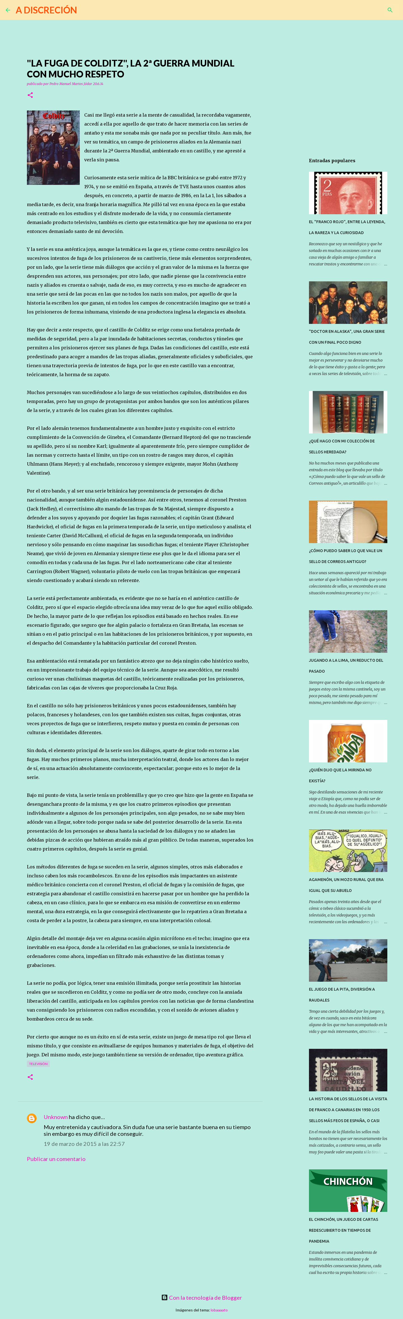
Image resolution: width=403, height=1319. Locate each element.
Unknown (56, 1116)
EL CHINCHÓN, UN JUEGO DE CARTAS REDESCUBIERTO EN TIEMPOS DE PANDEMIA (343, 1230)
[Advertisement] (140, 1218)
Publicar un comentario (56, 1158)
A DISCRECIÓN (46, 9)
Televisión (38, 1064)
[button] (30, 95)
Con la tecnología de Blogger (201, 1297)
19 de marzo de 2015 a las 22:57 (84, 1143)
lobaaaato (219, 1310)
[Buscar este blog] (369, 10)
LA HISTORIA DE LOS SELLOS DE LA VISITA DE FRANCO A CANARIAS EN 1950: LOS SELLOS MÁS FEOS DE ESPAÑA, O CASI (348, 1110)
